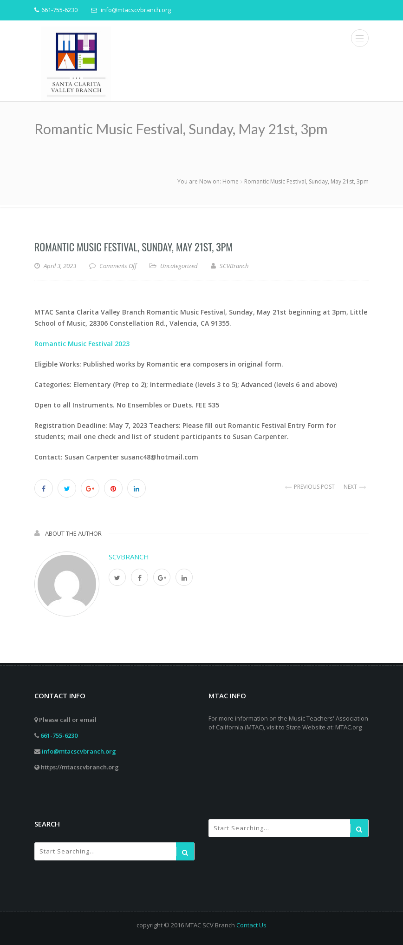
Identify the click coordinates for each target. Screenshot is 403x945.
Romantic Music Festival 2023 (82, 343)
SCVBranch (129, 556)
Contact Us (251, 925)
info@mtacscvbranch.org (79, 751)
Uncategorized (179, 266)
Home (230, 181)
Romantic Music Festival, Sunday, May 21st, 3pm (133, 246)
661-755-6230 (59, 735)
